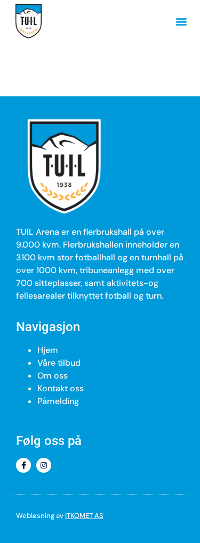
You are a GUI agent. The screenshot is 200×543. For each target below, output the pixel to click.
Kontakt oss (60, 388)
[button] (181, 21)
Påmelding (58, 401)
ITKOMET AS (84, 515)
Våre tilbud (59, 362)
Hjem (47, 350)
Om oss (52, 375)
